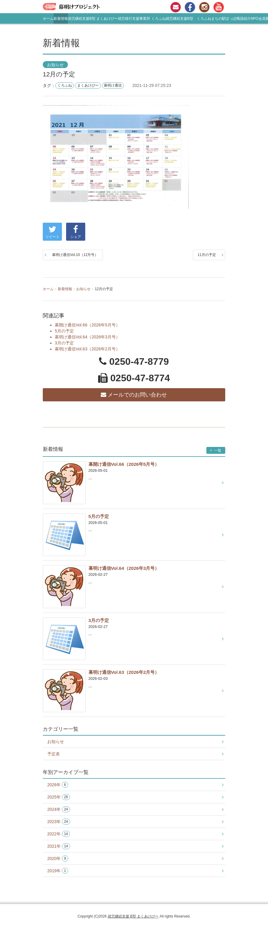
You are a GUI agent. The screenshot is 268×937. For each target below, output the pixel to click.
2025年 (58, 797)
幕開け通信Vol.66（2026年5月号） (87, 325)
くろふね (64, 85)
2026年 (57, 785)
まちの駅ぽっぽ (223, 18)
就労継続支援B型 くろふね (188, 18)
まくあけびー (88, 85)
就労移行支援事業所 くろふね (141, 18)
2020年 (57, 858)
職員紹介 (243, 18)
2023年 (58, 822)
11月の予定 (207, 255)
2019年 (57, 871)
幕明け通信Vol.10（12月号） (75, 255)
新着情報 (61, 18)
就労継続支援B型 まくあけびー (93, 18)
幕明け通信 (113, 85)
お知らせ (55, 64)
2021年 (58, 846)
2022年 (58, 834)
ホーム (48, 18)
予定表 (53, 753)
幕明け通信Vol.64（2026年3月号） (87, 337)
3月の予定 (64, 343)
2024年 (58, 809)
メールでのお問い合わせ (134, 395)
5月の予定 (64, 331)
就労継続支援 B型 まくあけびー (133, 916)
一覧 (215, 450)
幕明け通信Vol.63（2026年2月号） (87, 349)
